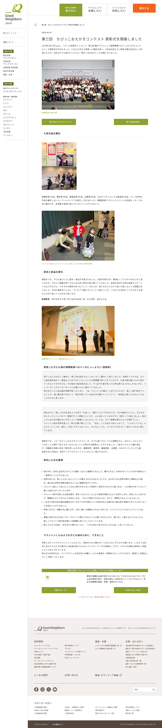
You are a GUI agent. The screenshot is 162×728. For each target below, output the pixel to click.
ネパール (7, 114)
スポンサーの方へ (43, 703)
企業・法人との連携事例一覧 (136, 664)
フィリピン (7, 135)
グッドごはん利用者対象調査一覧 (107, 645)
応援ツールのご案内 (133, 710)
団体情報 (38, 641)
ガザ (5, 110)
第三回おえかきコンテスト (60, 121)
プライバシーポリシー (41, 724)
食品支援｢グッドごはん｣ (9, 56)
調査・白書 (7, 74)
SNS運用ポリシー (58, 724)
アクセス (68, 648)
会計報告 (37, 657)
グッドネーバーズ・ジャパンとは (46, 648)
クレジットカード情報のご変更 (106, 707)
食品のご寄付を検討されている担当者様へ (141, 648)
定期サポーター (60, 590)
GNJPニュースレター (72, 657)
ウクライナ (7, 99)
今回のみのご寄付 (132, 590)
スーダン (7, 128)
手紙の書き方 (100, 710)
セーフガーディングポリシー (44, 660)
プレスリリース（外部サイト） (76, 651)
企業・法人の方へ (134, 641)
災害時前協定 (130, 657)
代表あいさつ (39, 651)
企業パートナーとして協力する (137, 651)
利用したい (119, 9)
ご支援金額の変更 (40, 713)
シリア (6, 103)
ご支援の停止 (69, 713)
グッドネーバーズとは (42, 645)
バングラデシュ (9, 117)
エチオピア (7, 121)
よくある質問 (40, 675)
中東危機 (7, 131)
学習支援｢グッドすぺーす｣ (10, 62)
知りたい (71, 9)
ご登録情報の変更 (40, 707)
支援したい (95, 9)
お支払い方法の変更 (41, 710)
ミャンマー (7, 106)
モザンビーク (8, 124)
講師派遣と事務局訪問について (45, 667)
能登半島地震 (8, 71)
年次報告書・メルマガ (72, 654)
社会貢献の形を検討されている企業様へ (140, 645)
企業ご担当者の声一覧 (133, 660)
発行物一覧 (129, 713)
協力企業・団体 (131, 667)
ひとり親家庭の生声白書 (104, 648)
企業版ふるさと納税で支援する (137, 654)
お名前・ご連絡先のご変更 (74, 707)
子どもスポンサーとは (12, 91)
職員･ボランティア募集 (106, 675)
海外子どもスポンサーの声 (104, 713)
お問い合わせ (71, 675)
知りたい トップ (9, 33)
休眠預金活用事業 (10, 67)
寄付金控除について (72, 645)
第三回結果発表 (133, 121)
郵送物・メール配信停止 (73, 710)
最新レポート (8, 42)
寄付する (144, 8)
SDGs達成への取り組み (42, 654)
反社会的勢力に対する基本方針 (45, 664)
